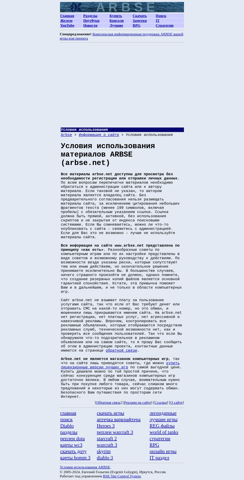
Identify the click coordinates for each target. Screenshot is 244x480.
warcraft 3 (107, 445)
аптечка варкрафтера (119, 419)
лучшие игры (164, 419)
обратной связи (121, 350)
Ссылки (161, 402)
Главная (67, 16)
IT (158, 21)
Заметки (140, 21)
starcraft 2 (107, 438)
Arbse (66, 135)
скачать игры (110, 413)
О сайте (176, 402)
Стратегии (165, 25)
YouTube (67, 25)
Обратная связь (108, 402)
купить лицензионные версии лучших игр (120, 365)
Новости (90, 25)
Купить (115, 16)
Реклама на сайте (137, 402)
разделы (68, 432)
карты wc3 (71, 445)
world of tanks (164, 432)
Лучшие (116, 25)
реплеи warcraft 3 (115, 432)
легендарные (163, 413)
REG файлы (162, 426)
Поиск (161, 16)
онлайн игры (163, 451)
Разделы (90, 16)
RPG (137, 25)
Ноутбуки (91, 21)
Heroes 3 (106, 426)
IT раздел (159, 457)
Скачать (140, 16)
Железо (66, 21)
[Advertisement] (122, 86)
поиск (66, 419)
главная (68, 413)
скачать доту (73, 451)
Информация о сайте (99, 135)
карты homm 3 (75, 457)
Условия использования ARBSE (85, 467)
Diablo (67, 426)
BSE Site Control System (122, 476)
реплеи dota (72, 438)
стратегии (160, 438)
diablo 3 (105, 457)
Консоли (116, 21)
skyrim (104, 451)
